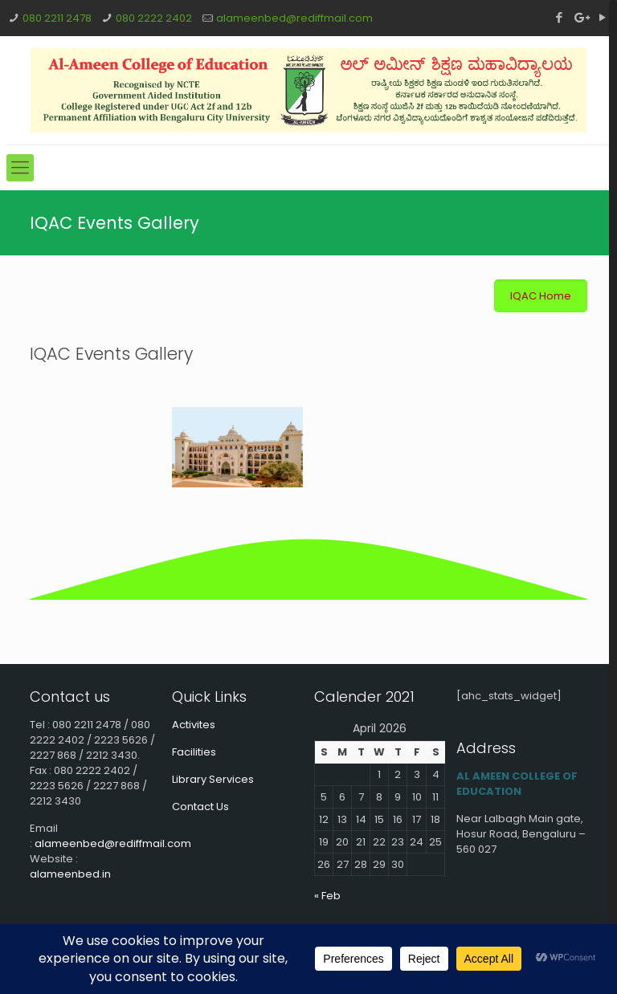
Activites (193, 724)
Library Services (213, 779)
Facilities (194, 752)
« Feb (327, 895)
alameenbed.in (70, 874)
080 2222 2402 (154, 18)
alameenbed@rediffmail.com (294, 18)
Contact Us (200, 806)
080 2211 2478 (57, 18)
